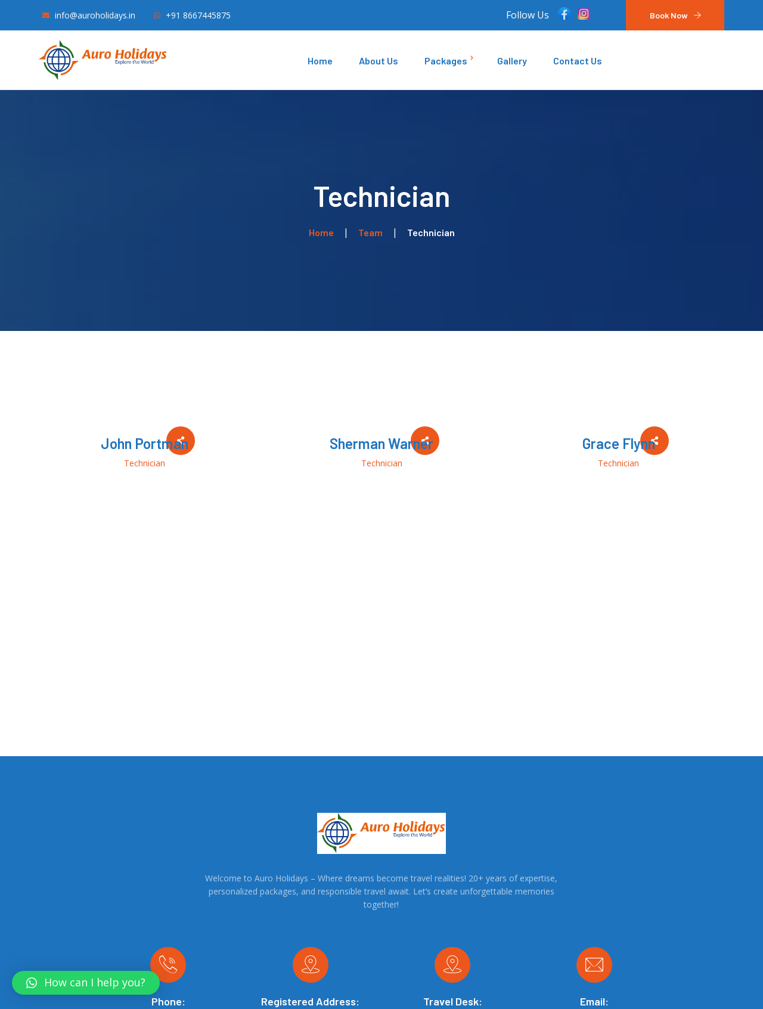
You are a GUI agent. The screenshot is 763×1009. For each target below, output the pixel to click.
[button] (86, 983)
